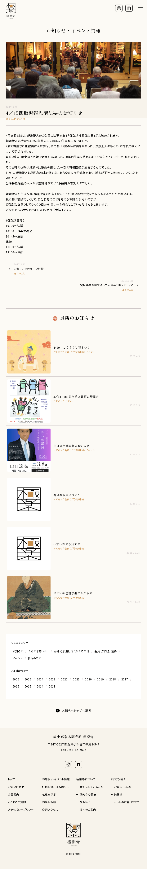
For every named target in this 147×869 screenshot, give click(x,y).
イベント (18, 658)
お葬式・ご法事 (123, 787)
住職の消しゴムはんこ (55, 787)
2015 (28, 686)
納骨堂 (118, 794)
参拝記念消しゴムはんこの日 (71, 651)
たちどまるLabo (39, 651)
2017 (124, 679)
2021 (76, 679)
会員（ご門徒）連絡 (105, 651)
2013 (52, 686)
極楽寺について (85, 779)
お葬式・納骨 (118, 779)
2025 (28, 679)
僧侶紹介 (85, 802)
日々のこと (34, 658)
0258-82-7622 (76, 750)
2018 (112, 679)
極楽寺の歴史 (88, 794)
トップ (11, 779)
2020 (88, 679)
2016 (16, 686)
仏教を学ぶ (49, 794)
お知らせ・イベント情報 (56, 779)
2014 (40, 686)
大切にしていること (91, 787)
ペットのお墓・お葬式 (126, 802)
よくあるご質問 (17, 802)
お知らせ (18, 651)
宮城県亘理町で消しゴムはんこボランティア (70, 285)
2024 (40, 679)
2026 (16, 679)
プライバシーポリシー (21, 809)
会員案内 (13, 794)
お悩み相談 (49, 802)
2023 (52, 679)
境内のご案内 (88, 809)
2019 (100, 679)
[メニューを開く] (140, 7)
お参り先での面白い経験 (77, 269)
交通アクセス (50, 809)
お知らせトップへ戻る (76, 710)
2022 (64, 679)
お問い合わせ (16, 787)
